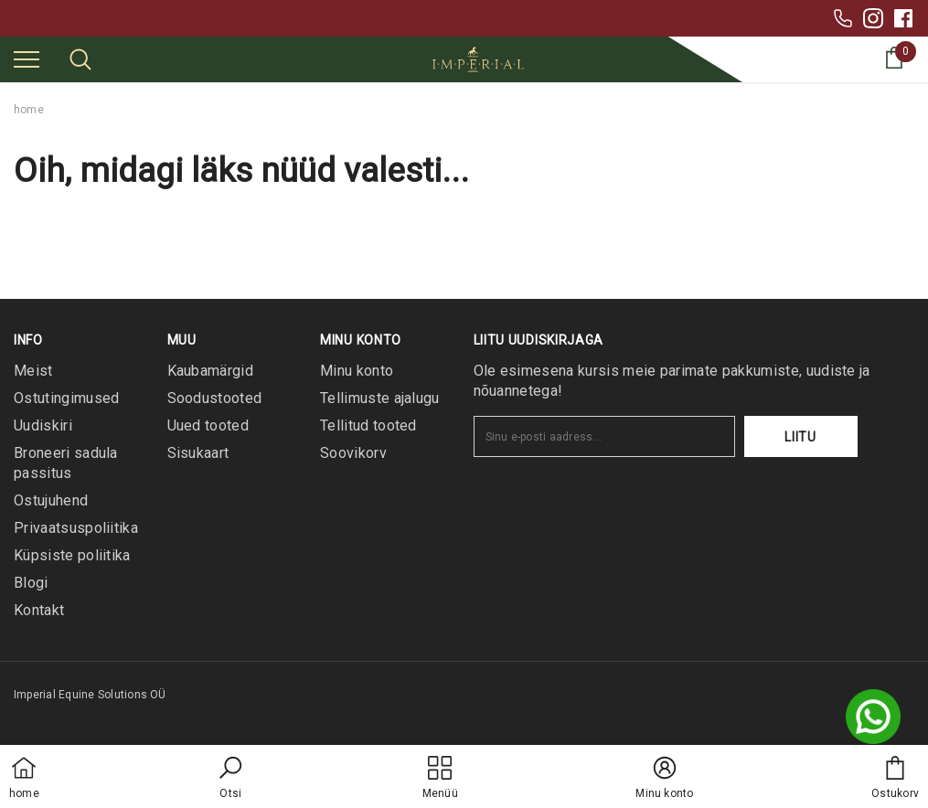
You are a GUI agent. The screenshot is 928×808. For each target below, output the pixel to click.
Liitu (800, 437)
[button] (230, 778)
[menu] (26, 58)
